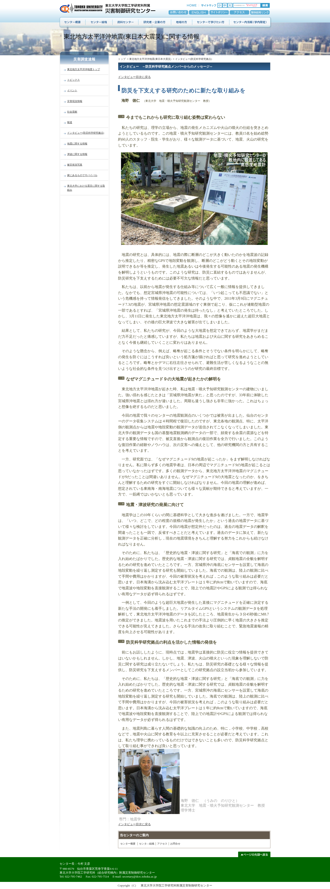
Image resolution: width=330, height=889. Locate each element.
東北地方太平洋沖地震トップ (83, 69)
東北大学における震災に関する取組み (86, 187)
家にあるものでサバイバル (82, 175)
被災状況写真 (74, 164)
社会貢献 (72, 111)
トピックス (73, 79)
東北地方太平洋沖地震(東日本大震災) (150, 59)
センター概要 (127, 843)
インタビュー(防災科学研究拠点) (85, 132)
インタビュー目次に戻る (134, 77)
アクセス (162, 843)
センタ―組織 (146, 843)
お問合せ (175, 843)
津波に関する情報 (77, 154)
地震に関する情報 (77, 143)
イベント (72, 90)
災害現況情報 (74, 101)
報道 (69, 122)
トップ (122, 59)
